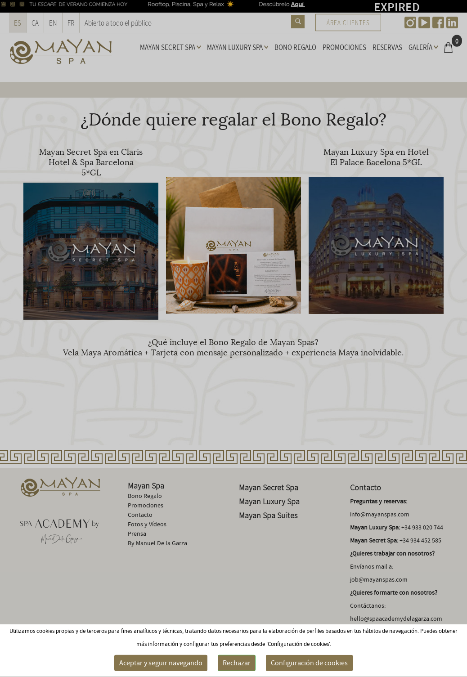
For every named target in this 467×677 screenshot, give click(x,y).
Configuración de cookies (309, 663)
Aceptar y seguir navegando (160, 663)
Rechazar (237, 663)
